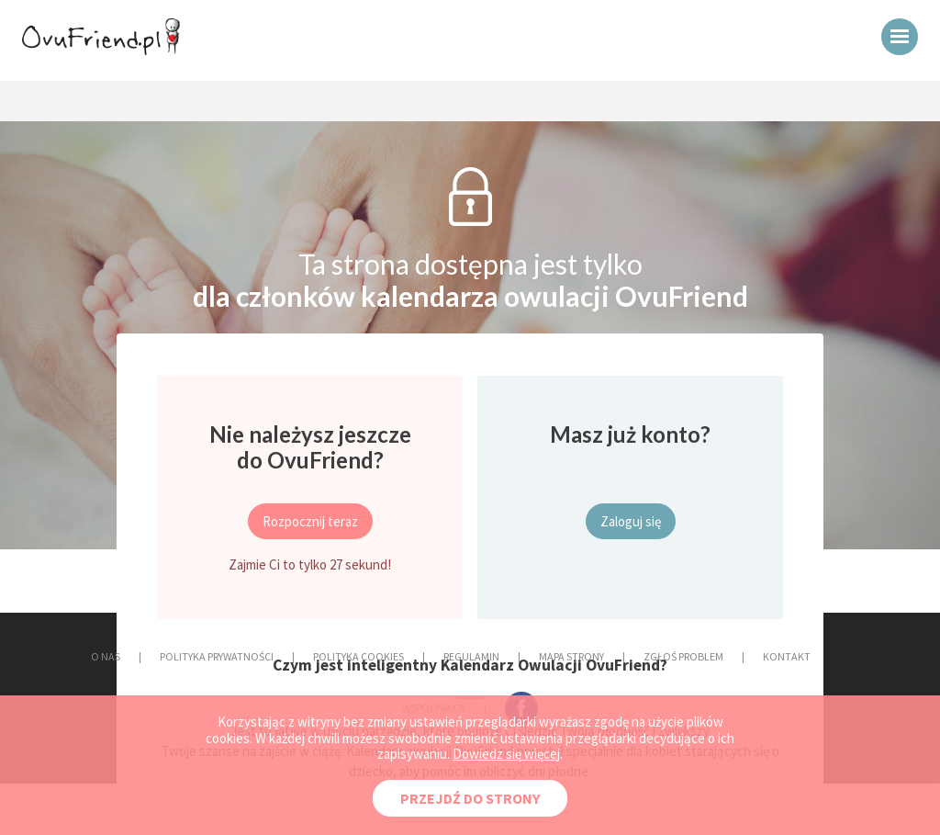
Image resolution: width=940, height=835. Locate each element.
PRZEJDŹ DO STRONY (470, 798)
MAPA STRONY (571, 656)
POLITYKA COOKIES (358, 656)
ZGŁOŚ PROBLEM (683, 656)
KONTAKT (787, 656)
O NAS (105, 656)
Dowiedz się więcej (506, 753)
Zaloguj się (630, 521)
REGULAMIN (471, 656)
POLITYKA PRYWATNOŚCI (217, 656)
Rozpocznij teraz (310, 521)
